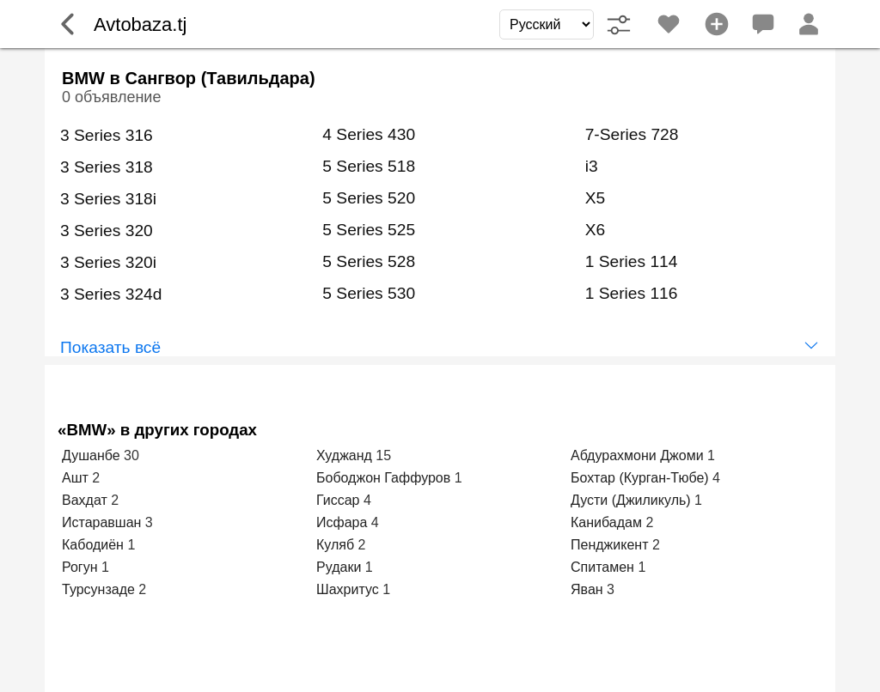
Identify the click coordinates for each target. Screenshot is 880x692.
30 (131, 455)
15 (383, 455)
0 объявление (111, 97)
